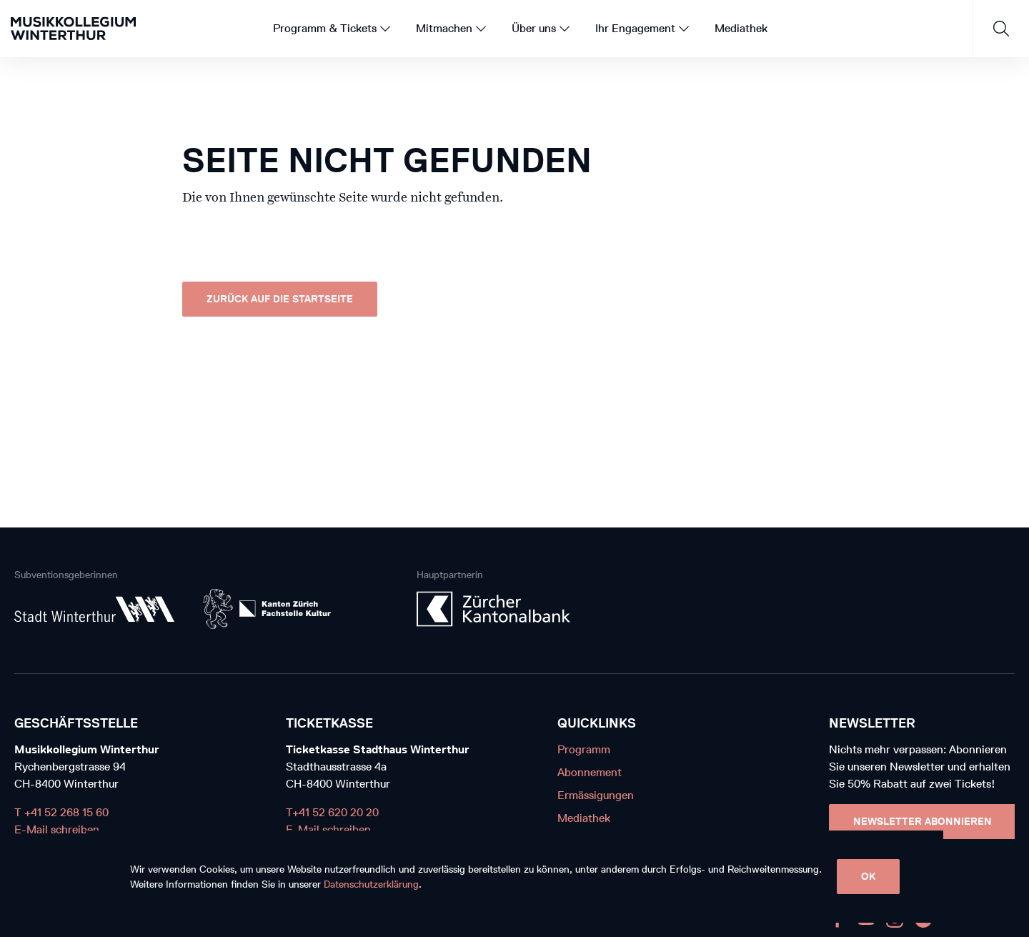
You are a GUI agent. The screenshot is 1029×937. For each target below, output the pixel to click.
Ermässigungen (595, 795)
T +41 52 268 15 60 (61, 812)
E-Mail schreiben (56, 829)
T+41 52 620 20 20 (332, 812)
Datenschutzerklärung (371, 884)
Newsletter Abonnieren (922, 821)
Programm (583, 749)
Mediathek (583, 818)
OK (868, 877)
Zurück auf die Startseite (280, 299)
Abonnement (589, 772)
